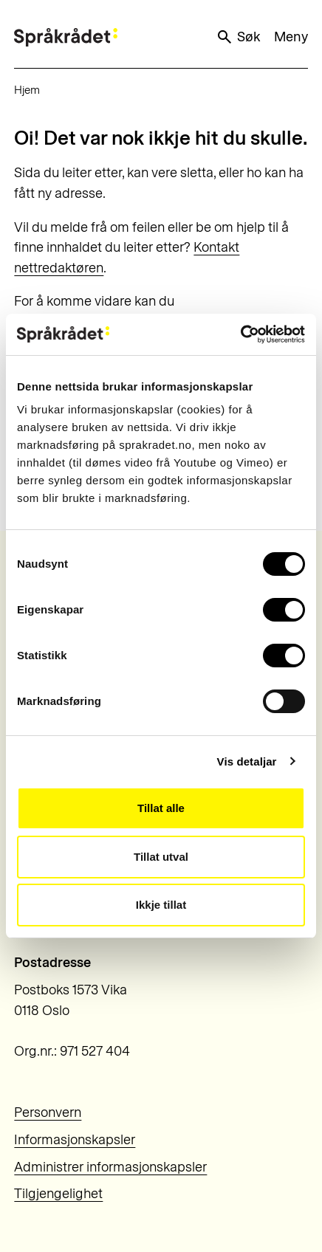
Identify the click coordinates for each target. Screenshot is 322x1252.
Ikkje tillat (161, 904)
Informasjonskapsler (74, 1140)
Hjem (27, 90)
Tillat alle (161, 808)
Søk (238, 37)
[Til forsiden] (65, 37)
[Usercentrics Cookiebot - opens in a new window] (240, 334)
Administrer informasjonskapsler (110, 1167)
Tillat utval (161, 856)
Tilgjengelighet (58, 1194)
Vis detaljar (247, 761)
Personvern (47, 1112)
